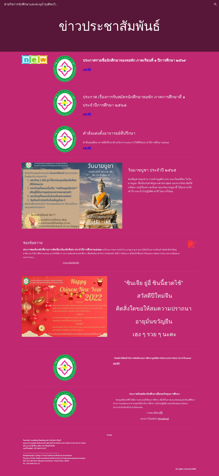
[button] (215, 4)
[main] (109, 25)
